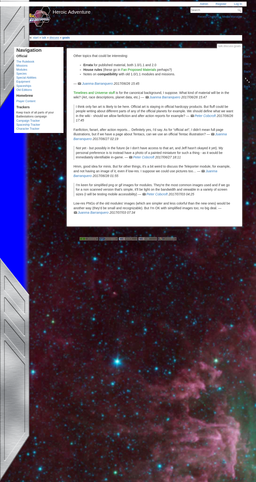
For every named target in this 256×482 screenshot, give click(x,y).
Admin (204, 4)
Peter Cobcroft (205, 116)
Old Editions (24, 90)
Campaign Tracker (28, 120)
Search (240, 10)
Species (21, 73)
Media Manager (232, 16)
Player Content (25, 101)
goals (66, 37)
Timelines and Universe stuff (94, 93)
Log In (238, 4)
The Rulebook (25, 61)
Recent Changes (208, 16)
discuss (54, 37)
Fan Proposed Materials (138, 70)
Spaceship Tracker (28, 124)
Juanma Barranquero (97, 83)
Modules (21, 69)
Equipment (23, 81)
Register (221, 4)
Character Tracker (27, 128)
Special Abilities (26, 77)
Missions (22, 65)
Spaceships (23, 86)
